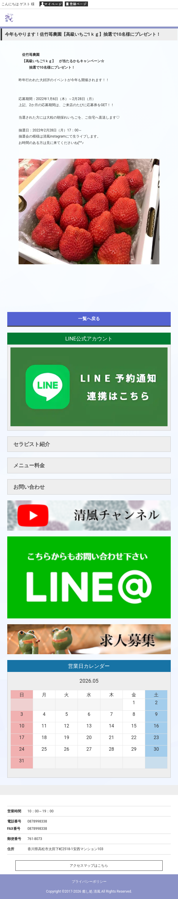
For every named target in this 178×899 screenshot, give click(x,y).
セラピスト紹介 (31, 444)
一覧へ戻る (89, 318)
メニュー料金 (29, 465)
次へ (163, 680)
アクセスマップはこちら (89, 866)
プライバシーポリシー (89, 882)
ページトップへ (89, 789)
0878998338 (37, 821)
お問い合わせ (29, 487)
